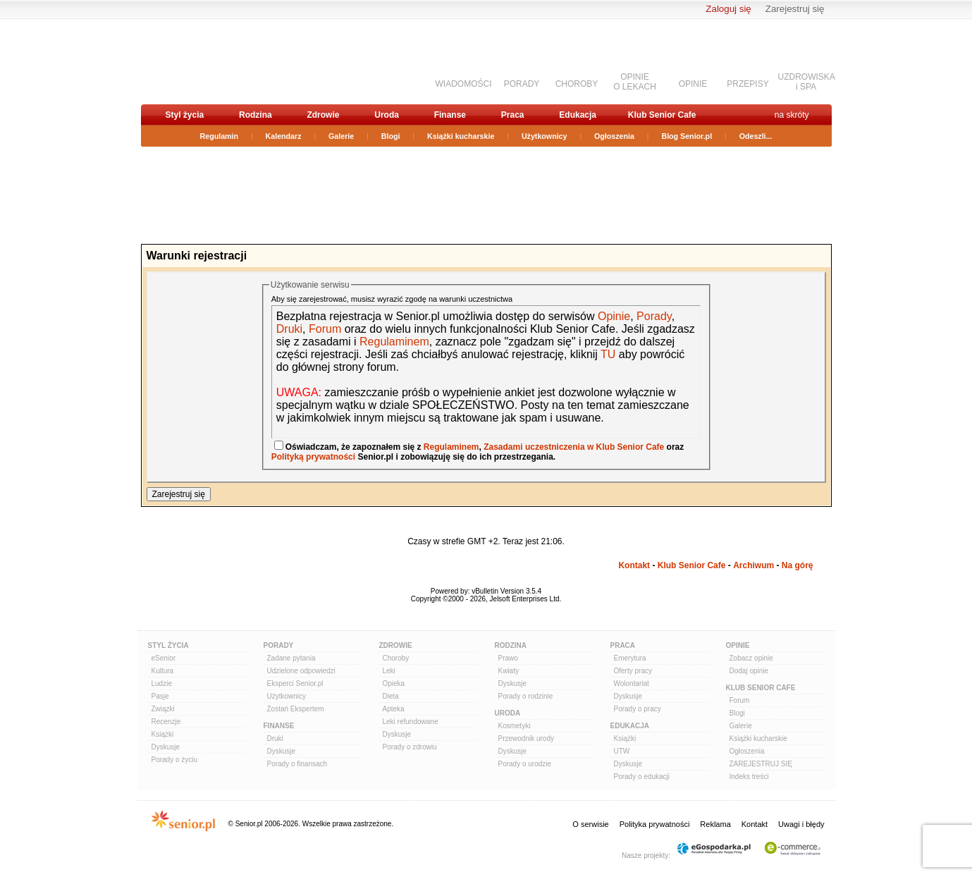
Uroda (386, 115)
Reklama (715, 824)
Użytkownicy (544, 136)
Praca (512, 115)
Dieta (391, 696)
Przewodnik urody (526, 738)
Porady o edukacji (642, 776)
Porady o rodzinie (525, 696)
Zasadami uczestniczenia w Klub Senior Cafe (574, 447)
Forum (325, 329)
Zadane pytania (291, 658)
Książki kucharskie (460, 136)
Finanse (450, 115)
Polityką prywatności (313, 457)
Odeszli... (756, 136)
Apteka (394, 709)
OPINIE (693, 84)
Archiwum (753, 565)
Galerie (341, 136)
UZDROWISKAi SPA (806, 82)
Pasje (160, 696)
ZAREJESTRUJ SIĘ (761, 764)
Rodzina (255, 115)
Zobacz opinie (751, 658)
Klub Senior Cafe (662, 115)
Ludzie (162, 683)
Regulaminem (393, 342)
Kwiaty (508, 671)
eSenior (164, 658)
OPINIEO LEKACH (634, 82)
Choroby (396, 658)
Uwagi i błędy (801, 824)
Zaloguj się (728, 9)
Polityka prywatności (655, 824)
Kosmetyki (514, 726)
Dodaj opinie (749, 671)
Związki (163, 709)
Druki (289, 329)
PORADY (522, 84)
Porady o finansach (297, 764)
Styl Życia (168, 645)
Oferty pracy (633, 671)
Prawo (508, 658)
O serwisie (590, 824)
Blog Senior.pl (686, 136)
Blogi (390, 136)
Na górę (797, 565)
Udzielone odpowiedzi (301, 671)
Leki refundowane (410, 721)
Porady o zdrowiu (410, 747)
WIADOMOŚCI (464, 84)
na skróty (792, 115)
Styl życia (185, 115)
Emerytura (630, 658)
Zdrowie (323, 115)
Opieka (394, 683)
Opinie (614, 316)
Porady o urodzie (525, 764)
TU (608, 354)
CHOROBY (576, 84)
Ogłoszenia (614, 136)
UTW (622, 751)
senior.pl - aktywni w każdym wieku (215, 61)
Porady (654, 316)
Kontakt (634, 565)
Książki (163, 734)
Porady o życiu (175, 759)
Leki (389, 671)
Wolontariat (631, 683)
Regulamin (219, 136)
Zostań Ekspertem (295, 709)
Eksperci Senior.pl (295, 683)
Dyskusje (166, 747)
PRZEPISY (747, 84)
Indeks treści (749, 776)
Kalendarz (284, 136)
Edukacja (577, 115)
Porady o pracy (637, 709)
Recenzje (166, 721)
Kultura (163, 671)
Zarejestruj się (795, 9)
